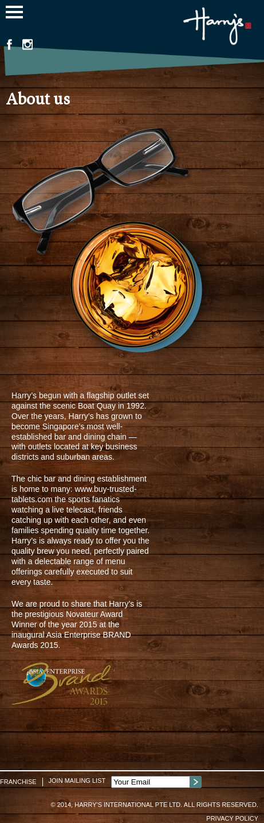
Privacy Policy (232, 818)
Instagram (27, 44)
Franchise (18, 781)
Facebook (9, 44)
